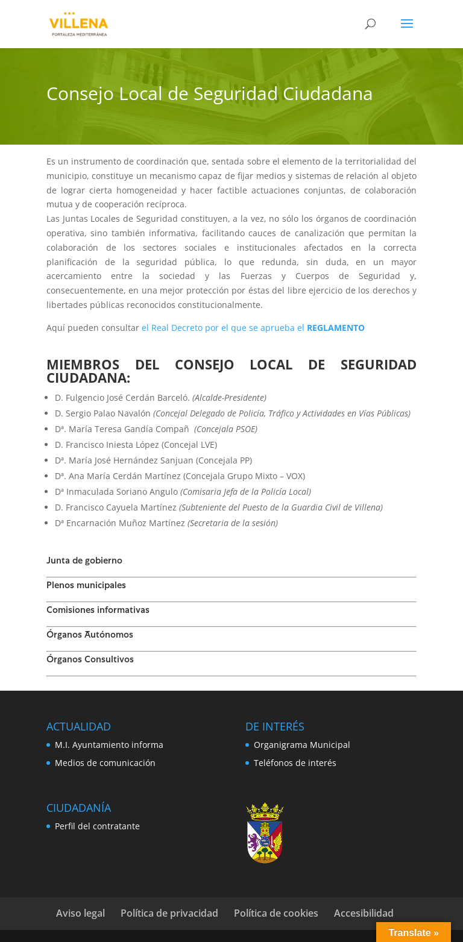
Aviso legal (80, 913)
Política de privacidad (169, 913)
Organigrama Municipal (302, 744)
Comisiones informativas (98, 611)
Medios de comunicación (105, 762)
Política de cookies (276, 913)
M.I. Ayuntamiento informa (109, 744)
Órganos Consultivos (90, 660)
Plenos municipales (86, 586)
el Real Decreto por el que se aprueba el (253, 327)
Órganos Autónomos (89, 636)
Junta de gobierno (84, 562)
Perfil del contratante (97, 826)
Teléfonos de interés (295, 762)
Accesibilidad (364, 913)
